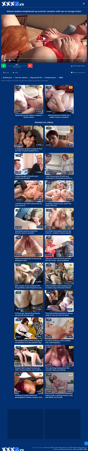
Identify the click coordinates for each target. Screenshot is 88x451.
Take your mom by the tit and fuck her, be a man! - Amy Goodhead (58, 259)
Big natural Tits (36, 77)
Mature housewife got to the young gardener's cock (28, 259)
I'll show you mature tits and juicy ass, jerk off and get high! (27, 314)
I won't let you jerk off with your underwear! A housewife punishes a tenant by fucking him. (58, 177)
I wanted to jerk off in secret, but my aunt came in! (28, 204)
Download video (79, 66)
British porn (7, 77)
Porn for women (21, 77)
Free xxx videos (49, 447)
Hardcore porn (50, 77)
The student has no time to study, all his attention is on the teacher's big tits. (28, 341)
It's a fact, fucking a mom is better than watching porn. (58, 341)
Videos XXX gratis (60, 447)
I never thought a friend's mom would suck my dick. (26, 177)
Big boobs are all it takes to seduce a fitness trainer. (28, 116)
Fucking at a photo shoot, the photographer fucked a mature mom (28, 396)
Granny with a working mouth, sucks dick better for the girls (59, 396)
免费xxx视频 (83, 449)
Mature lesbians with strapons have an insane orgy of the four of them (58, 287)
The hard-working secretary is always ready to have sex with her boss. (59, 314)
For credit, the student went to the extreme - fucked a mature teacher (58, 232)
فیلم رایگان (76, 449)
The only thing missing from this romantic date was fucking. (57, 369)
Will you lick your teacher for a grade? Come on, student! (59, 116)
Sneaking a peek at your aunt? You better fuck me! (58, 204)
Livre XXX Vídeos (71, 447)
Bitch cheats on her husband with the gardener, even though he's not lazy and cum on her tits (28, 287)
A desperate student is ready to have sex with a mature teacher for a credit (28, 150)
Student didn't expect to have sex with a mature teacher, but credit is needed (28, 369)
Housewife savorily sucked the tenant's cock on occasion (26, 232)
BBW (61, 77)
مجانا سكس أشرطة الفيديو (65, 449)
